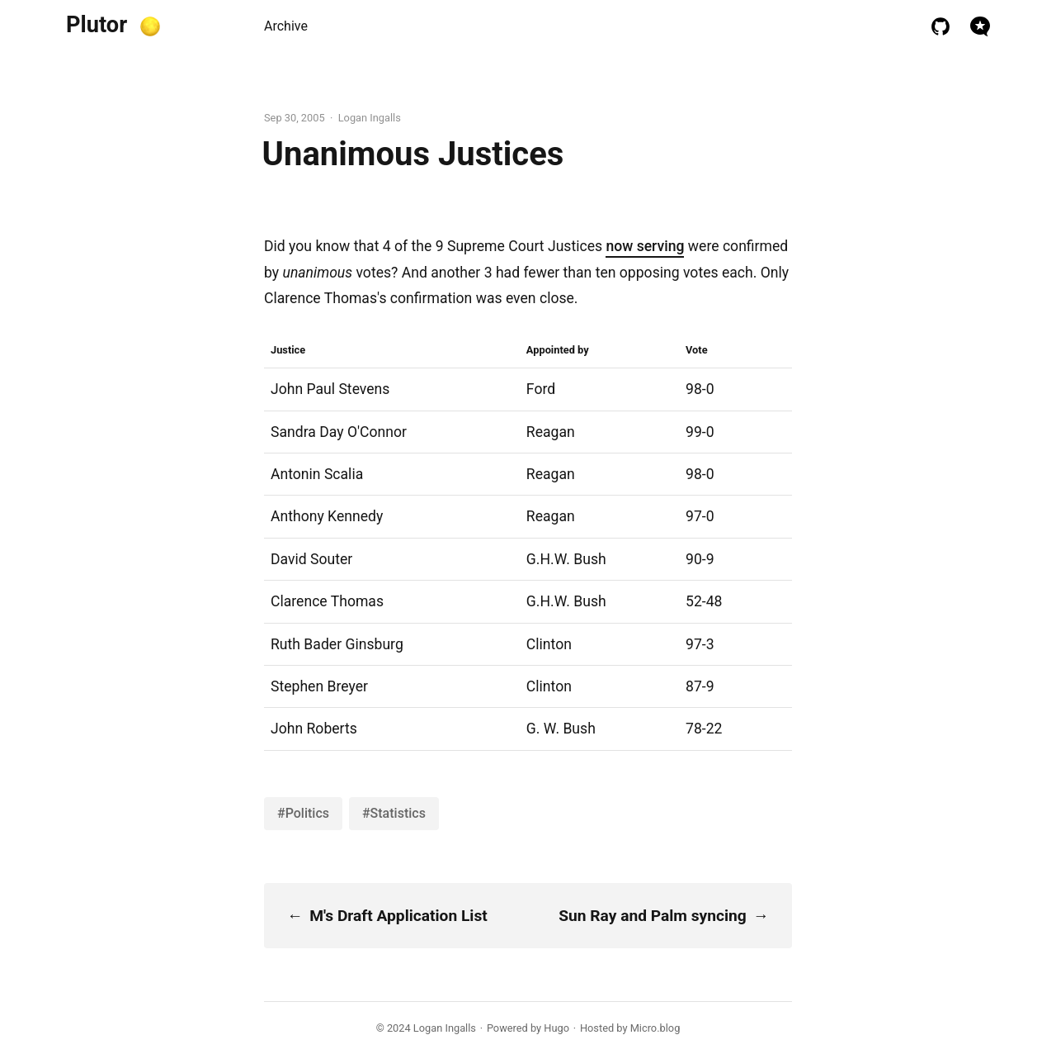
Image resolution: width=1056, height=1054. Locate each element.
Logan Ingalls (444, 1028)
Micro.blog (655, 1028)
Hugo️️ (556, 1028)
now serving (645, 246)
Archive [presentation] (286, 26)
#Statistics (394, 813)
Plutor (96, 25)
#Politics (303, 813)
